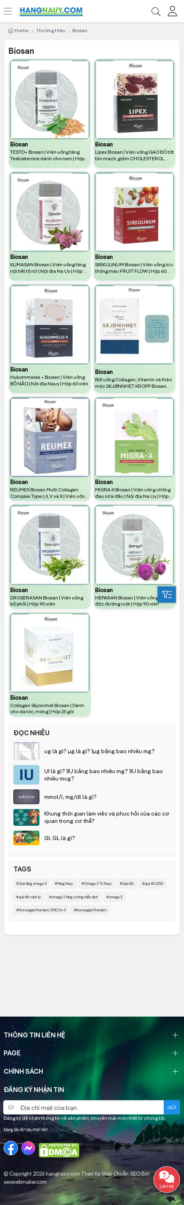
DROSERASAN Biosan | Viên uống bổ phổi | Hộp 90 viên (46, 601)
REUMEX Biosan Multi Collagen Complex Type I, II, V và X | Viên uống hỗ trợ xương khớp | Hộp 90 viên (49, 493)
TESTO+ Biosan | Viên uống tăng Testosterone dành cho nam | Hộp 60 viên (47, 155)
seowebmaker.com (25, 1181)
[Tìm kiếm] (156, 11)
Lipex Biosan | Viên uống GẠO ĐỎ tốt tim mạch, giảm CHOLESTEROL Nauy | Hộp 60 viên (134, 155)
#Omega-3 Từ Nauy (97, 883)
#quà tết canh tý (28, 897)
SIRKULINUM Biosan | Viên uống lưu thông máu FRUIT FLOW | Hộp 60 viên (134, 267)
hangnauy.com (63, 1173)
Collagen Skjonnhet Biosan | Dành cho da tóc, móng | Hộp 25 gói (47, 708)
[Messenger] (28, 1148)
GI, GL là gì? (59, 838)
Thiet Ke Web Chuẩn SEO (110, 1173)
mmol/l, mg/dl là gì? (70, 796)
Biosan (19, 144)
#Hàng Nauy (64, 883)
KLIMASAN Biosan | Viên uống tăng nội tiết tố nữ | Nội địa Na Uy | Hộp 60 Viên (49, 267)
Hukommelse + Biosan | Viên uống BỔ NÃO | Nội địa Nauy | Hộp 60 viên (49, 380)
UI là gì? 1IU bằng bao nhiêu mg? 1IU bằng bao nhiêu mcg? (103, 774)
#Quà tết (127, 883)
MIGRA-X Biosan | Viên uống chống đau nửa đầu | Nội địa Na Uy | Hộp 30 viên (133, 493)
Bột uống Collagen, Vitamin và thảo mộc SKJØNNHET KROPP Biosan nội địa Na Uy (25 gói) (133, 382)
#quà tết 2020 (152, 883)
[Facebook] (11, 1148)
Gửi (171, 1107)
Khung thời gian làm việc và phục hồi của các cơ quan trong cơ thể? (106, 817)
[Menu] (12, 11)
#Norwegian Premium (90, 910)
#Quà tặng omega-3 (31, 883)
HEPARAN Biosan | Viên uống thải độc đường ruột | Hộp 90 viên (131, 601)
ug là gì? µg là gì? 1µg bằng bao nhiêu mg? (99, 751)
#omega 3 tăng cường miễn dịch (73, 897)
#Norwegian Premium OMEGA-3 (41, 910)
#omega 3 (114, 897)
